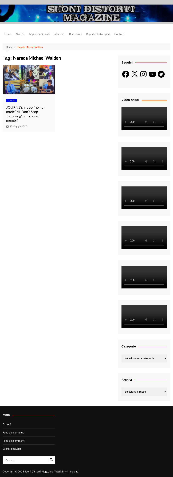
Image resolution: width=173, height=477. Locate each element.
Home (8, 34)
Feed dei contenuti (13, 432)
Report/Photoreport (98, 34)
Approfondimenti (39, 34)
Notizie (20, 34)
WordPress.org (12, 448)
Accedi (7, 424)
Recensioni (75, 34)
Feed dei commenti (14, 440)
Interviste (59, 34)
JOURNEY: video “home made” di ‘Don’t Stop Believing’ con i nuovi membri (25, 113)
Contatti (119, 34)
